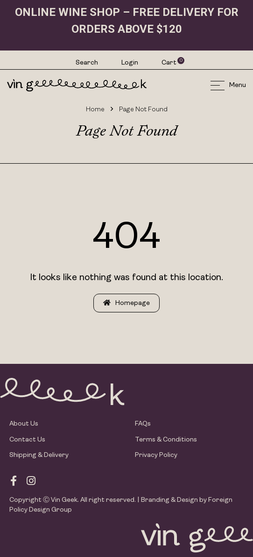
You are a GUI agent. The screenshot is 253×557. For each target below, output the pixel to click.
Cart (169, 62)
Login (129, 62)
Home (95, 109)
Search (87, 62)
